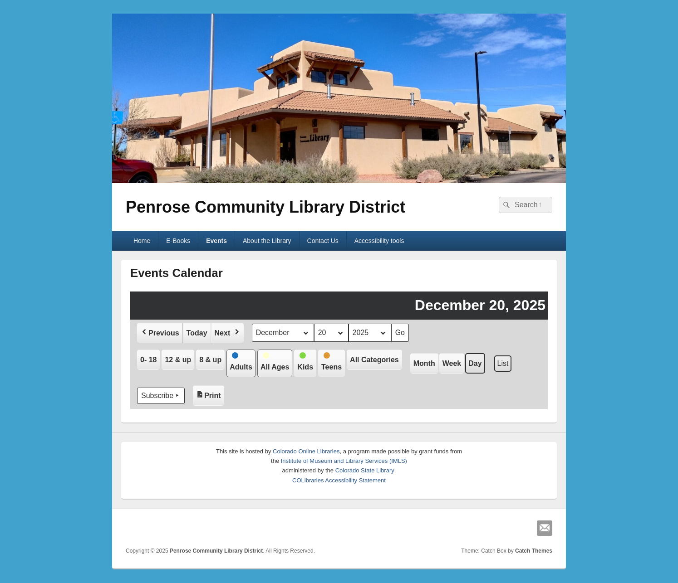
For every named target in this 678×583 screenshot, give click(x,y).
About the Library (267, 240)
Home (141, 240)
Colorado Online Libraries (306, 451)
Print (210, 393)
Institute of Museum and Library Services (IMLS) (344, 460)
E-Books (178, 240)
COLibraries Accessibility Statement (339, 480)
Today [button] (197, 333)
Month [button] (424, 363)
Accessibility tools (379, 240)
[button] (159, 333)
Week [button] (452, 363)
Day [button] (474, 363)
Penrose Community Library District (265, 207)
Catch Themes (533, 551)
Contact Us (323, 240)
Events (216, 240)
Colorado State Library (364, 470)
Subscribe (161, 396)
